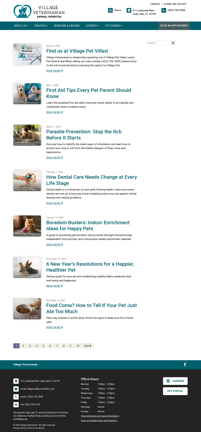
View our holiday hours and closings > (99, 420)
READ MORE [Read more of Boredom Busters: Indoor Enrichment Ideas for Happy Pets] (54, 244)
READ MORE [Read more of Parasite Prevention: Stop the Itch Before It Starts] (54, 157)
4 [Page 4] (36, 346)
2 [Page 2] (23, 346)
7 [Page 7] (57, 346)
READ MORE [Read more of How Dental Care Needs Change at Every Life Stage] (54, 203)
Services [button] (41, 25)
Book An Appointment (174, 25)
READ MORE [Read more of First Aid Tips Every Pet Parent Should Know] (54, 112)
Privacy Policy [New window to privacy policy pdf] (19, 428)
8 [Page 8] (63, 346)
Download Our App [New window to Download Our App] (175, 4)
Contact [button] (92, 25)
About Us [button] (21, 25)
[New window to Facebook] (185, 365)
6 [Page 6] (50, 346)
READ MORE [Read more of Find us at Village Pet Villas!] (54, 70)
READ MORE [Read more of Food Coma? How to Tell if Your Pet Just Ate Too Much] (54, 327)
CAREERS (155, 4)
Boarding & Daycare (67, 25)
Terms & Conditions (36, 428)
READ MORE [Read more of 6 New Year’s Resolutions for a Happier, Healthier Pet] (54, 286)
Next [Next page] (88, 346)
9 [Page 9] (70, 346)
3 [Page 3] (30, 346)
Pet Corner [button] (113, 25)
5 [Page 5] (43, 346)
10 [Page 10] (78, 346)
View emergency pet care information (99, 416)
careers (175, 381)
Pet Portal (175, 391)
